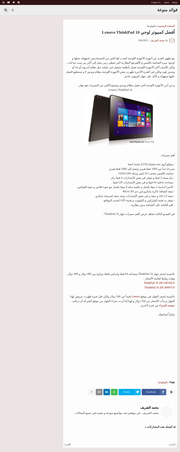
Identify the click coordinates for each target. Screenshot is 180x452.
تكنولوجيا (151, 26)
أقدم (68, 444)
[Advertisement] (120, 348)
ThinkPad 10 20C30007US (159, 287)
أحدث (172, 444)
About (166, 2)
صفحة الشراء (167, 305)
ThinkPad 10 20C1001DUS (159, 282)
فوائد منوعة (167, 10)
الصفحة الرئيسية (166, 26)
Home (174, 2)
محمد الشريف (149, 407)
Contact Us (156, 2)
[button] (13, 10)
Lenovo (135, 296)
